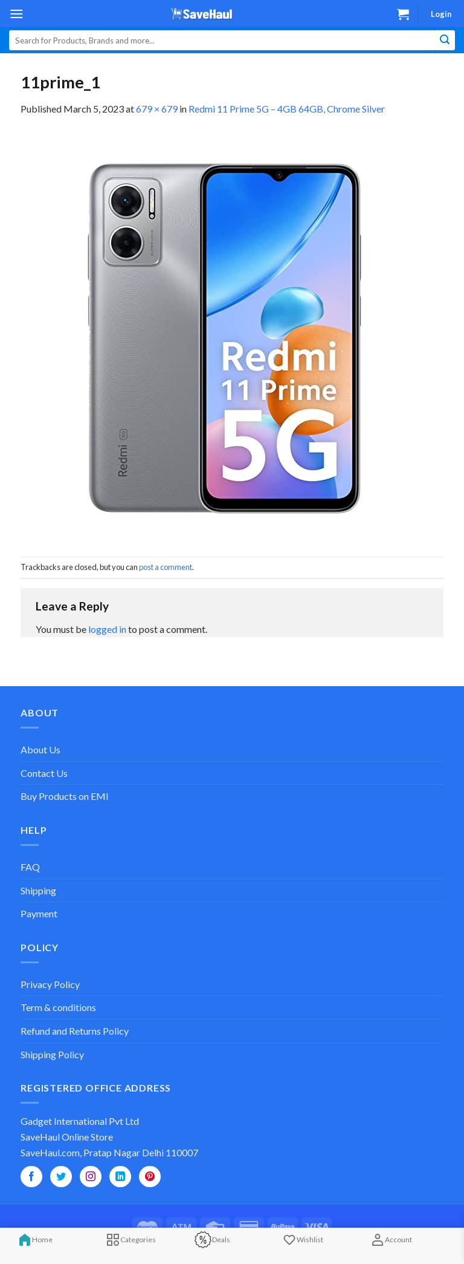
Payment (39, 913)
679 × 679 (157, 108)
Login (441, 14)
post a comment (165, 567)
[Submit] (445, 40)
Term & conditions (58, 1007)
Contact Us (44, 773)
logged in (107, 629)
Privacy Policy (50, 984)
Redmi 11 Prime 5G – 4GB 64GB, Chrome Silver (286, 108)
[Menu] (16, 14)
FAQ (30, 867)
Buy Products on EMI (65, 796)
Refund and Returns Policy (75, 1030)
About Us (40, 749)
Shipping (38, 890)
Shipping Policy (52, 1054)
